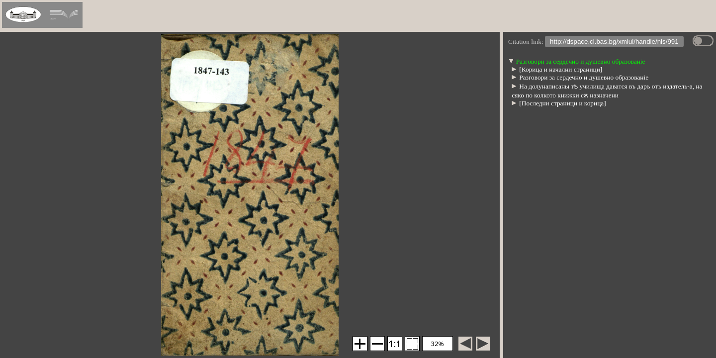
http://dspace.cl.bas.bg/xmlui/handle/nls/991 (614, 42)
